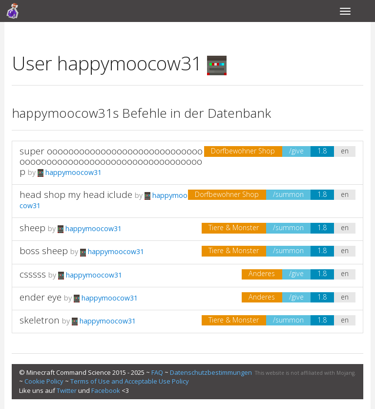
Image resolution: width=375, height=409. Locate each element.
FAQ (157, 372)
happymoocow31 (70, 172)
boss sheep (44, 250)
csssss (33, 274)
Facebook (105, 390)
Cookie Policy (43, 381)
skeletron (40, 320)
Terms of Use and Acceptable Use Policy (129, 381)
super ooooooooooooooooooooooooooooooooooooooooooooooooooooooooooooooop (111, 161)
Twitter (67, 390)
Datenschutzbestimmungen (211, 372)
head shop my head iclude (76, 194)
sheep (32, 227)
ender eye (41, 297)
